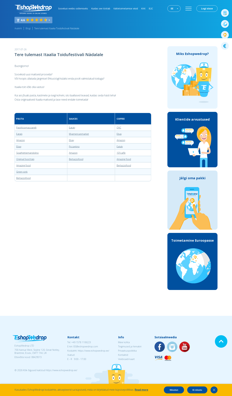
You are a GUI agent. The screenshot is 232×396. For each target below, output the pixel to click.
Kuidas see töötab (100, 8)
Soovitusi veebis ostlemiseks (73, 8)
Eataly (72, 127)
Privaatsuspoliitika (127, 350)
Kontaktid (123, 354)
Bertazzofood (76, 159)
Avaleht (18, 28)
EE (172, 8)
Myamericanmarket (79, 133)
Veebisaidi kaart (126, 359)
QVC (119, 127)
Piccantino (74, 146)
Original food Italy (25, 159)
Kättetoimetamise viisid (125, 8)
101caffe (121, 152)
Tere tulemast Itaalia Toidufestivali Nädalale (56, 28)
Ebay (119, 133)
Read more (141, 389)
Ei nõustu (197, 390)
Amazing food (124, 159)
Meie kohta (124, 342)
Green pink (22, 171)
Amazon (20, 140)
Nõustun (174, 390)
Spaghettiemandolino (27, 152)
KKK (143, 8)
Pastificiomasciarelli (26, 127)
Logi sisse (207, 8)
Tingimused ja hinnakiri (129, 346)
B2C (151, 8)
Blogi (28, 28)
